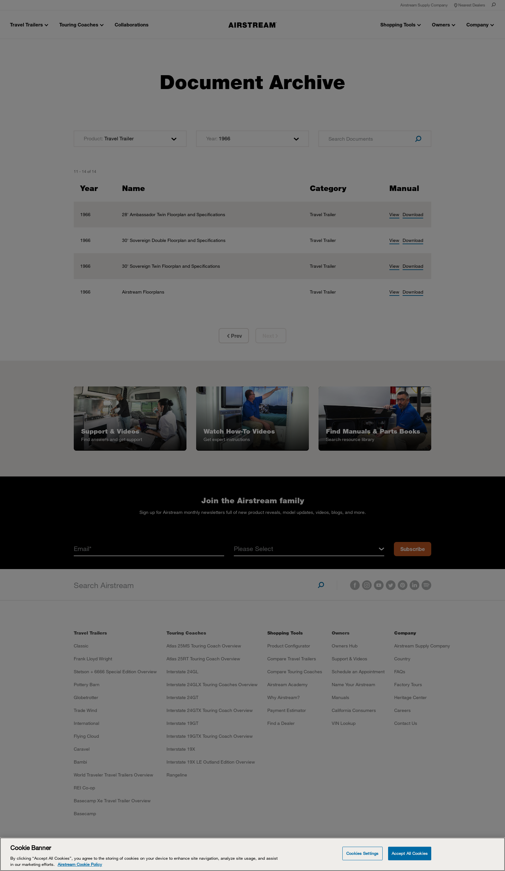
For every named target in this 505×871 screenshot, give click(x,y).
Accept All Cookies (410, 853)
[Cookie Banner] (252, 854)
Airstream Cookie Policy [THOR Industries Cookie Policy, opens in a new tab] (80, 864)
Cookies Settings (362, 853)
